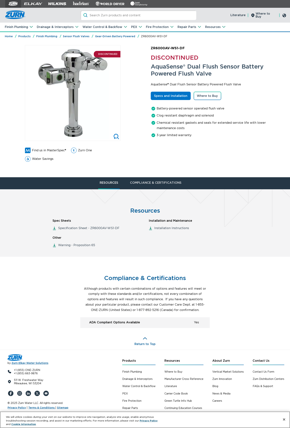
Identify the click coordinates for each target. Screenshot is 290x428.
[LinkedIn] (29, 393)
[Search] (138, 15)
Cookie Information (23, 424)
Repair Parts (187, 27)
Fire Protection (157, 27)
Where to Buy (263, 15)
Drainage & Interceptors (55, 27)
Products (24, 36)
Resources (213, 27)
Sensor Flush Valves (76, 36)
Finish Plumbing (16, 27)
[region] (145, 420)
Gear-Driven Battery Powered (115, 36)
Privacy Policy (17, 407)
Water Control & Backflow (102, 27)
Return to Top (145, 344)
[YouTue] (46, 393)
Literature (238, 15)
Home (9, 36)
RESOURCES (109, 182)
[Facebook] (11, 393)
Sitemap (62, 407)
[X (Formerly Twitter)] (38, 393)
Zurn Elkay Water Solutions (29, 363)
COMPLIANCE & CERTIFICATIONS (155, 182)
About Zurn (221, 360)
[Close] (284, 419)
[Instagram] (20, 393)
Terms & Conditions (41, 407)
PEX (134, 27)
